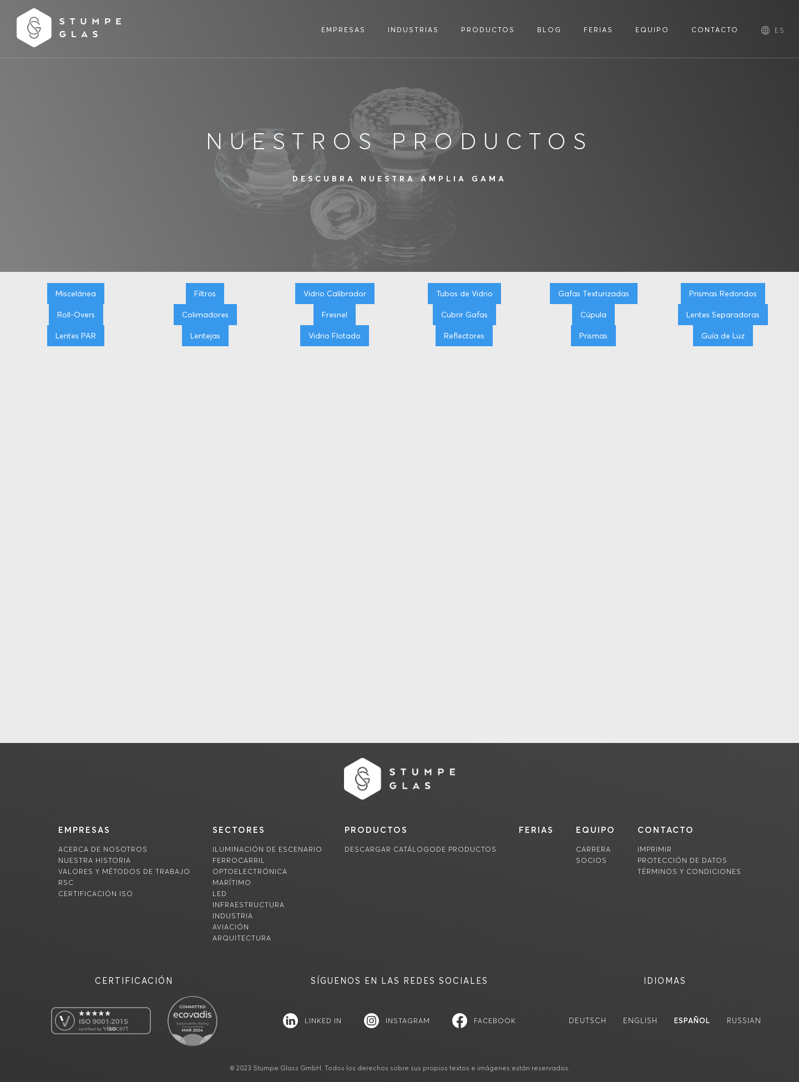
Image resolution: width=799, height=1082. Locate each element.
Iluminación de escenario (267, 849)
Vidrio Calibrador (335, 294)
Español (692, 1020)
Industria (233, 916)
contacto (666, 830)
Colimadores (205, 315)
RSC (66, 882)
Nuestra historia (94, 860)
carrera (593, 849)
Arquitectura (242, 938)
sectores (239, 830)
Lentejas (205, 336)
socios (591, 860)
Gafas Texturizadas (593, 294)
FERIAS (536, 830)
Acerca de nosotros (103, 849)
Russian (744, 1020)
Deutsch (587, 1020)
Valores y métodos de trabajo (124, 871)
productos (376, 830)
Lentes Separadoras (723, 315)
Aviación (231, 927)
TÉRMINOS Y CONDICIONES (689, 871)
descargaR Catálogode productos (421, 849)
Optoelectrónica (250, 871)
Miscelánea (75, 294)
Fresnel (334, 315)
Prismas (593, 336)
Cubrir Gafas (464, 315)
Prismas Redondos (723, 294)
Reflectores (464, 336)
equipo (595, 830)
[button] (780, 30)
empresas (84, 830)
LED (220, 893)
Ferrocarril (239, 860)
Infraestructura (249, 905)
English (640, 1020)
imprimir (655, 849)
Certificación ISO (95, 893)
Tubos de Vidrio (464, 294)
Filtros (205, 294)
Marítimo (232, 882)
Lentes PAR (75, 336)
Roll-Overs (76, 315)
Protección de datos (682, 860)
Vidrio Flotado (335, 336)
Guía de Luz (723, 336)
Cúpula (593, 315)
